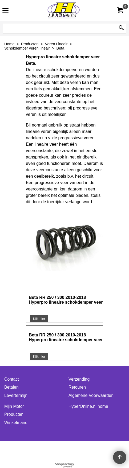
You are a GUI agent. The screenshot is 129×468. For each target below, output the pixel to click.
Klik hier (39, 319)
